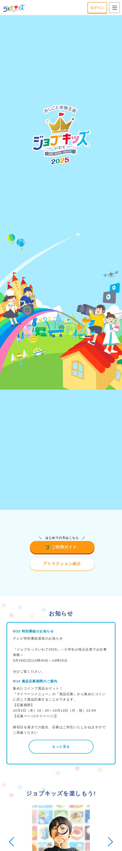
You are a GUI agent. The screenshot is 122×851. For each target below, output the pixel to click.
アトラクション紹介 (62, 564)
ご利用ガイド (62, 547)
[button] (11, 842)
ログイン (97, 8)
